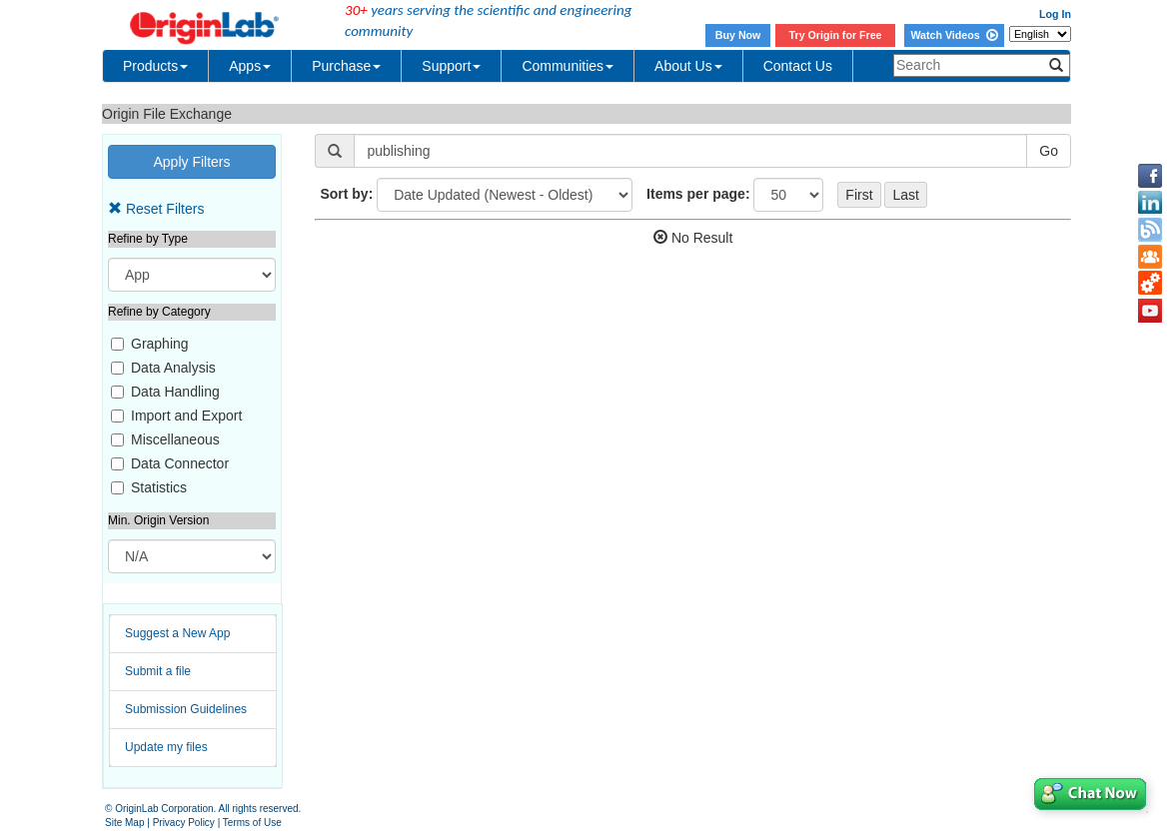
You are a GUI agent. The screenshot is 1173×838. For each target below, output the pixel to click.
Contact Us (797, 66)
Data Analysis (173, 368)
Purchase (346, 66)
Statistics (159, 487)
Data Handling (175, 392)
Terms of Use (252, 822)
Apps (250, 66)
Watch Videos (953, 35)
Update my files (166, 747)
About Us (688, 66)
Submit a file (158, 671)
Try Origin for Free (835, 35)
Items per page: (697, 194)
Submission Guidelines (186, 709)
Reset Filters (156, 209)
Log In (1055, 14)
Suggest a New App (177, 633)
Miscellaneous (175, 439)
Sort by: (346, 194)
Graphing (160, 344)
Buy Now (738, 35)
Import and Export (186, 415)
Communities (567, 66)
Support (451, 66)
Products (155, 66)
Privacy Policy (184, 822)
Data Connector (180, 463)
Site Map (124, 822)
